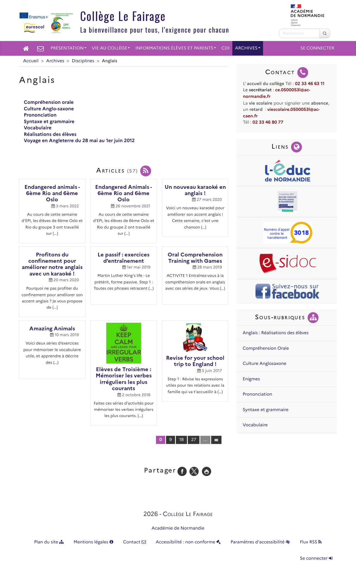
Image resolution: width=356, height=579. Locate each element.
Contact (134, 542)
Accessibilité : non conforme (188, 542)
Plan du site (49, 542)
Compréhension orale (49, 102)
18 (181, 439)
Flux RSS (311, 542)
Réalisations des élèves (50, 134)
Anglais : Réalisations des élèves (275, 333)
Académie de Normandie (178, 528)
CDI (225, 48)
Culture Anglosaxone (264, 363)
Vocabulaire (38, 128)
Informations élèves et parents (175, 48)
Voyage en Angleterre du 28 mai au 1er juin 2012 (79, 140)
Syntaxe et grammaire (49, 121)
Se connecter (317, 48)
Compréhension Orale (266, 348)
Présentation (68, 48)
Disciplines (83, 61)
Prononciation (40, 115)
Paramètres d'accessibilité (260, 542)
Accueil (31, 61)
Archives (247, 48)
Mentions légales (93, 542)
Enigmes (251, 379)
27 (193, 439)
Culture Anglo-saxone (49, 109)
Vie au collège (111, 48)
